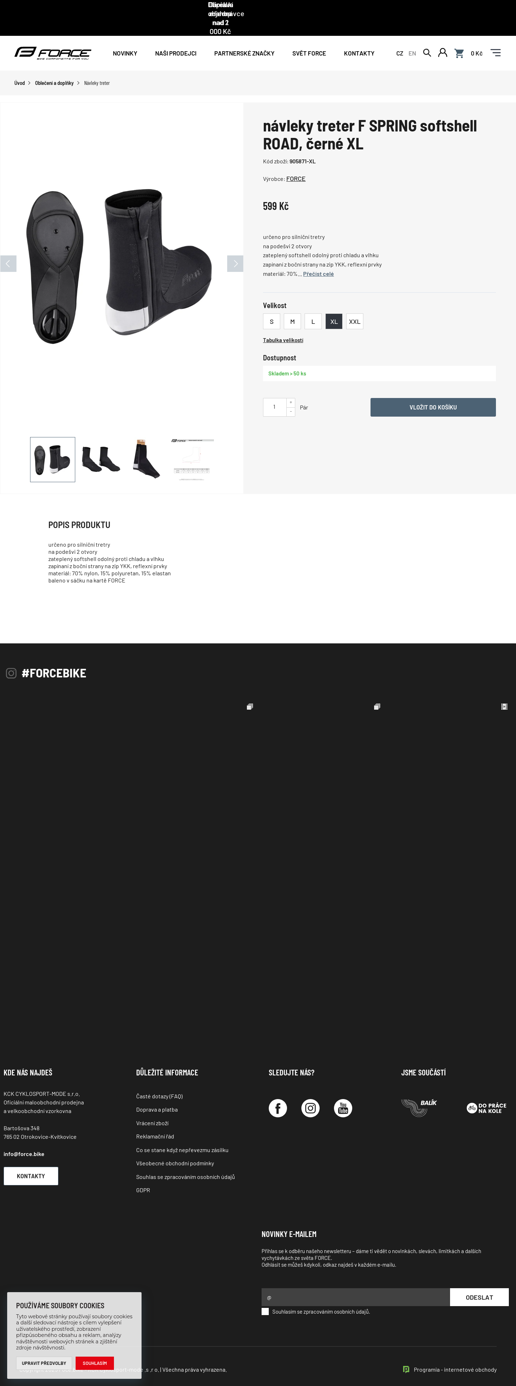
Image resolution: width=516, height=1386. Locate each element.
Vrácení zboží (152, 1107)
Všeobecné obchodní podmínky (175, 1147)
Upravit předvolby (44, 1363)
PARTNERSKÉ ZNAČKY (244, 36)
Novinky (125, 36)
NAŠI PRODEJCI (175, 36)
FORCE (296, 163)
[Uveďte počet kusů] (274, 391)
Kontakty (359, 36)
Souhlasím (95, 1363)
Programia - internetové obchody (455, 1353)
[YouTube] (343, 1092)
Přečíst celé (318, 257)
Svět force (309, 36)
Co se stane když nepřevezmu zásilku (182, 1134)
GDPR (143, 1174)
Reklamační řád (155, 1120)
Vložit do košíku (433, 391)
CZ (399, 36)
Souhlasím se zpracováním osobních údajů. (316, 1295)
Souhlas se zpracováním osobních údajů (185, 1160)
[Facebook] (278, 1092)
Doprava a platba (157, 1093)
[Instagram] (310, 1092)
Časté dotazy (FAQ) (159, 1080)
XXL (354, 306)
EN (412, 36)
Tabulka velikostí (283, 324)
